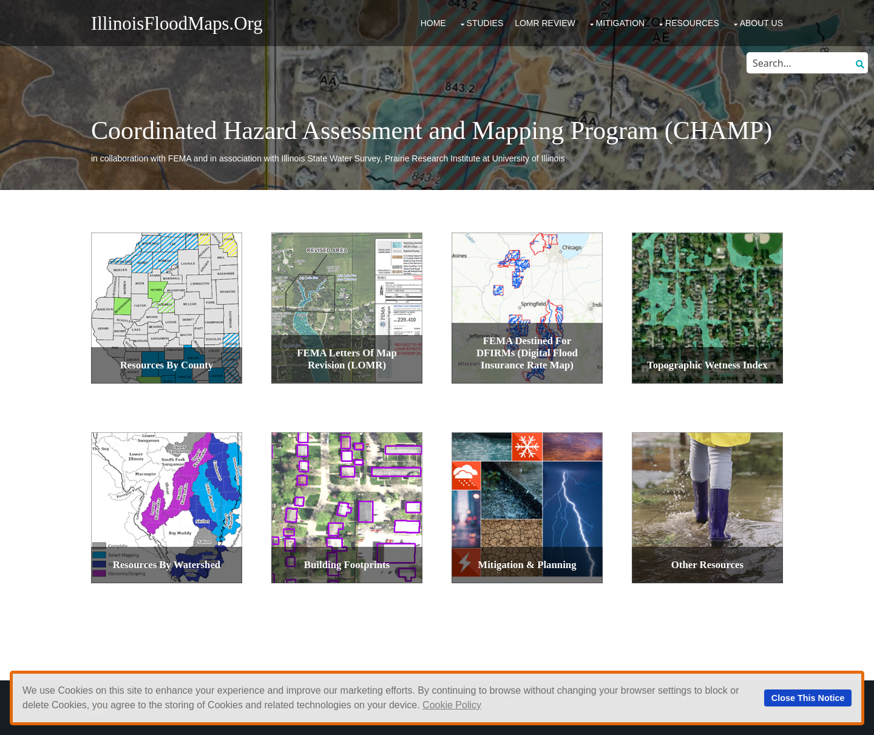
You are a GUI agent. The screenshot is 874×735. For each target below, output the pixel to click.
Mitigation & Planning (527, 565)
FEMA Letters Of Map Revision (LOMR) (347, 359)
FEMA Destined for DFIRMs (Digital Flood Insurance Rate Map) (527, 353)
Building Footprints (347, 565)
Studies (485, 23)
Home (433, 23)
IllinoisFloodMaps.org (177, 23)
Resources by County (167, 365)
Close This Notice (808, 698)
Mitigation (620, 23)
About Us (761, 23)
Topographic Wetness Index (707, 365)
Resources (692, 23)
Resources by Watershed (166, 565)
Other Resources (707, 565)
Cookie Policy (451, 705)
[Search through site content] (798, 63)
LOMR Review (545, 23)
